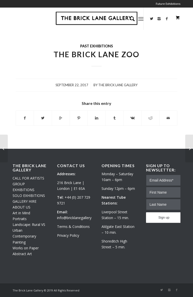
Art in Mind (21, 213)
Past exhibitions (96, 46)
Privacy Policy (68, 235)
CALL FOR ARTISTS (28, 178)
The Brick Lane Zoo (96, 54)
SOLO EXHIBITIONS (29, 195)
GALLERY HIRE (24, 201)
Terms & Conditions (73, 226)
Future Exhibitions (168, 4)
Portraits (20, 218)
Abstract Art (22, 253)
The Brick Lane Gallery (117, 85)
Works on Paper (26, 248)
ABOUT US (21, 207)
